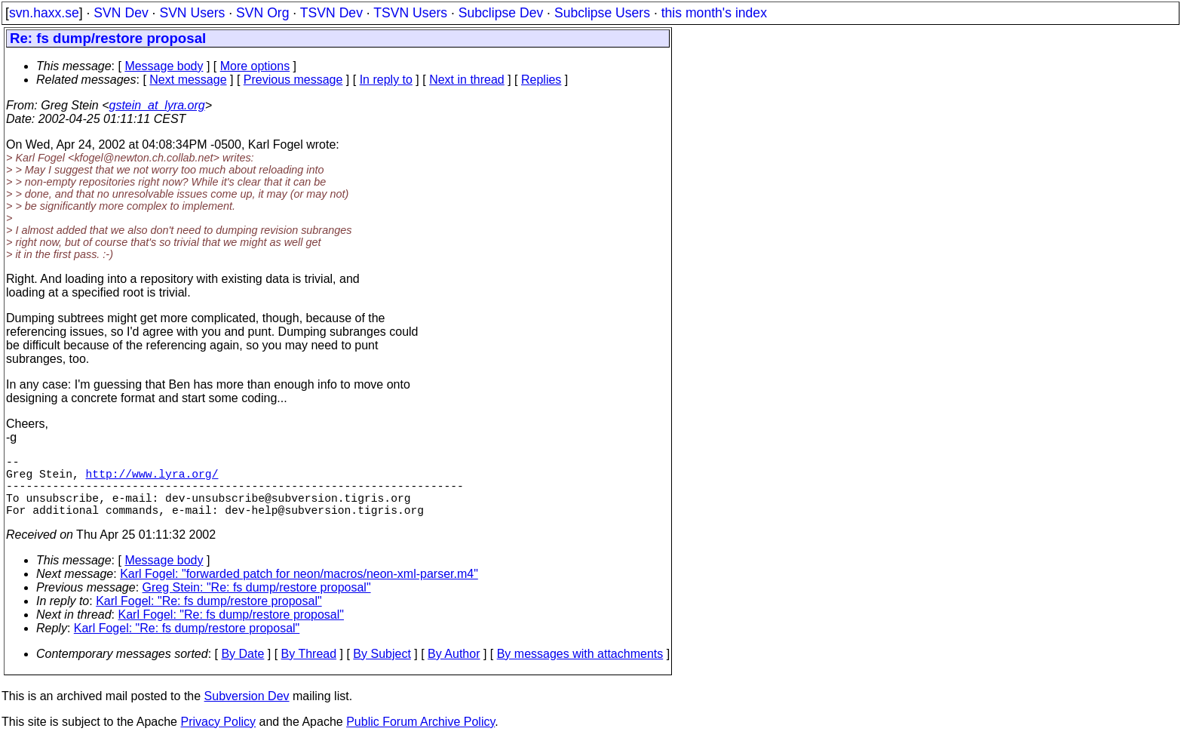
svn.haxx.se (44, 12)
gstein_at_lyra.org (157, 105)
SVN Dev (121, 12)
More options (255, 66)
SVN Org (262, 12)
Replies (541, 79)
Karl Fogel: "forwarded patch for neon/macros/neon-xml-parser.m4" (299, 588)
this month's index (714, 12)
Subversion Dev (247, 711)
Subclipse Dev (501, 12)
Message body (163, 66)
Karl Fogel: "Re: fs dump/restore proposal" (209, 616)
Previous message (293, 79)
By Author (454, 668)
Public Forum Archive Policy (420, 736)
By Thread (309, 668)
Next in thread (467, 79)
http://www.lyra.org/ (152, 479)
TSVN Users (410, 12)
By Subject (381, 668)
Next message (187, 79)
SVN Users (192, 12)
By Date (242, 668)
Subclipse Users (602, 12)
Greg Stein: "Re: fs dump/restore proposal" (257, 602)
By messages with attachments (580, 668)
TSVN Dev (331, 12)
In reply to (386, 79)
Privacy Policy (218, 736)
